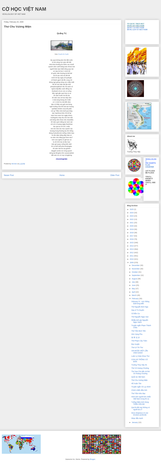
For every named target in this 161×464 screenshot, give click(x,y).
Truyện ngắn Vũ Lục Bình (141, 387)
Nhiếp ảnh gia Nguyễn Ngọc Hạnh (139, 321)
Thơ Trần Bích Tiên (138, 331)
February (135, 299)
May (133, 289)
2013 (132, 249)
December (136, 265)
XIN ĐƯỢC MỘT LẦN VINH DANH (139, 352)
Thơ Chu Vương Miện (139, 380)
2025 (132, 209)
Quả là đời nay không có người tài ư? (140, 408)
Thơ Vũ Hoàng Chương (140, 368)
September (136, 275)
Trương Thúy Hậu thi (139, 365)
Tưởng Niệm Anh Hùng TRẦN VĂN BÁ (140, 403)
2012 (132, 253)
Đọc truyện (135, 344)
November (136, 269)
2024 (132, 213)
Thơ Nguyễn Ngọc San (140, 317)
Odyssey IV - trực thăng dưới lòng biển (140, 302)
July (133, 282)
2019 (132, 229)
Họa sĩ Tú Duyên (137, 310)
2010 (132, 259)
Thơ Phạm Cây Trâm (139, 341)
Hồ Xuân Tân (136, 383)
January (135, 422)
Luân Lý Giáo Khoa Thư (140, 356)
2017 (132, 236)
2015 (132, 243)
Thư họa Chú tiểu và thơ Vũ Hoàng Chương (140, 372)
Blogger (92, 459)
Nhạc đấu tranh (137, 418)
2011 (132, 256)
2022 (132, 219)
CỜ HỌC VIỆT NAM (24, 9)
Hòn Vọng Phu (136, 334)
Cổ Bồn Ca (135, 313)
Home (62, 175)
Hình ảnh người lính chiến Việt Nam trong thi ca (141, 398)
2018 (132, 233)
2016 (132, 239)
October (135, 272)
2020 (132, 226)
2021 (132, 223)
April (134, 292)
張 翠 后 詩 (135, 337)
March (134, 295)
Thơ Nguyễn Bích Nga (139, 307)
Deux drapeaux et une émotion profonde (139, 414)
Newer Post (9, 175)
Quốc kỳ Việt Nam (138, 377)
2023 (132, 216)
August (134, 279)
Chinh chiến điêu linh (139, 390)
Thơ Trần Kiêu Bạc (138, 393)
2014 (132, 246)
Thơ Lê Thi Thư (137, 347)
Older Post (114, 175)
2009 (132, 263)
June (134, 285)
